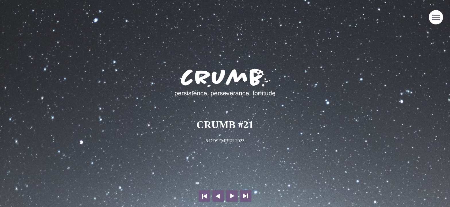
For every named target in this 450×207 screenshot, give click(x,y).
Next (232, 196)
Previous (218, 196)
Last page (245, 196)
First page (204, 196)
